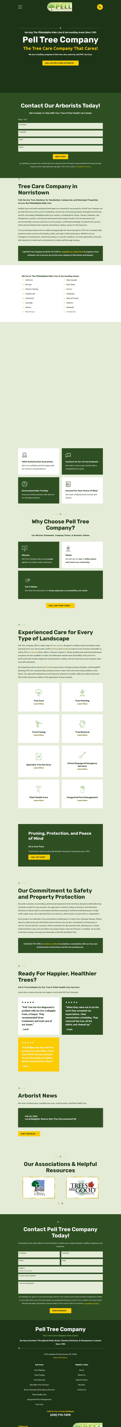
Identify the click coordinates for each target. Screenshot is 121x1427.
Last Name (22, 132)
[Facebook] (24, 1309)
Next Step (60, 157)
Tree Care (39, 1283)
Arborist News (82, 1258)
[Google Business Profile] (19, 1309)
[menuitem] (21, 1329)
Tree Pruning (39, 1253)
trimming (54, 527)
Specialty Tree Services (39, 1263)
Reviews (81, 1263)
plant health (47, 546)
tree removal (32, 531)
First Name (22, 124)
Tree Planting (39, 1249)
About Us (81, 1253)
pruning (65, 527)
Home (81, 1249)
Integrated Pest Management (39, 1278)
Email (21, 139)
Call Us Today (39, 736)
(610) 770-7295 (60, 1293)
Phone (21, 147)
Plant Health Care (39, 1273)
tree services (58, 524)
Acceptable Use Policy (83, 167)
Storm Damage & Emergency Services (39, 1268)
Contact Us (81, 1268)
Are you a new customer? (27, 1154)
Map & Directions (60, 1236)
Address (22, 1147)
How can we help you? (26, 1162)
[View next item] (62, 1082)
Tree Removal (39, 1258)
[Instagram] (30, 1309)
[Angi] (35, 1309)
